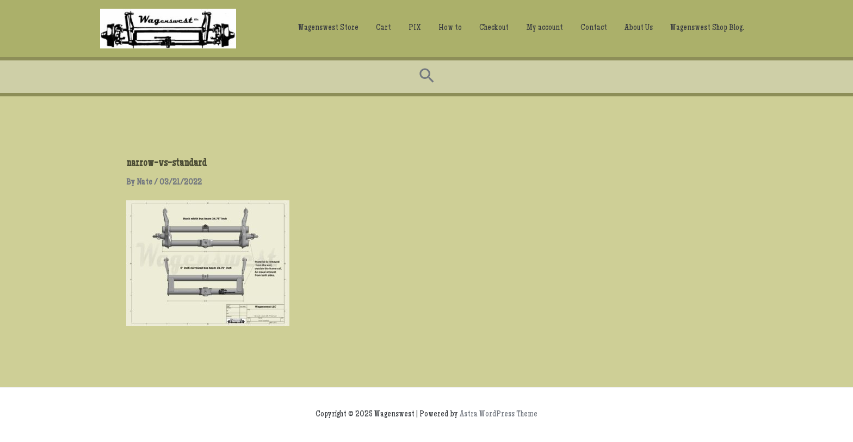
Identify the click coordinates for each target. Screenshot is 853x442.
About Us (639, 28)
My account (544, 28)
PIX (415, 28)
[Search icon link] (427, 76)
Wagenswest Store (328, 28)
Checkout (494, 28)
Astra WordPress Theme (498, 414)
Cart (383, 28)
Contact (593, 28)
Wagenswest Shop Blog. (707, 28)
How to (450, 28)
